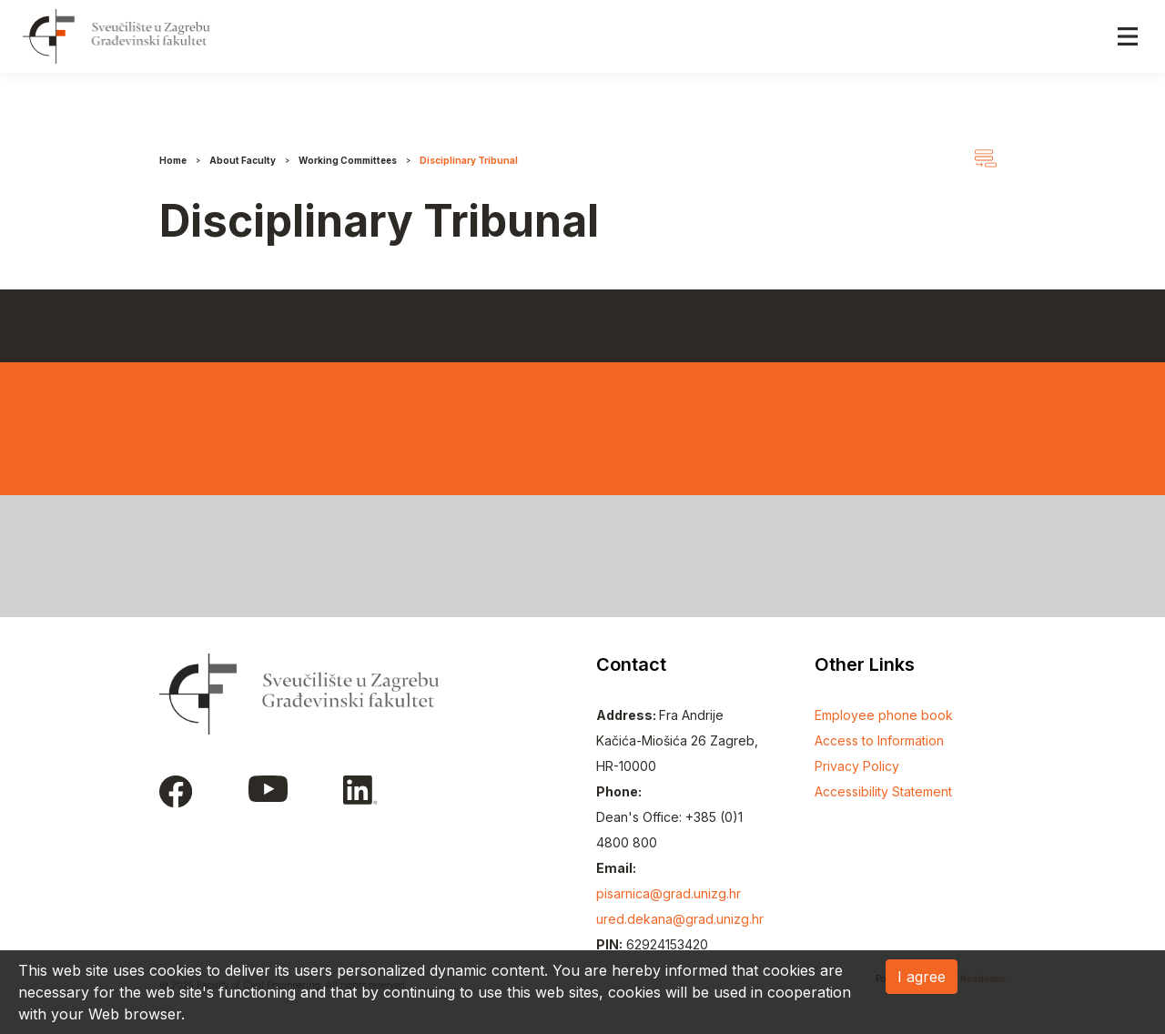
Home (173, 160)
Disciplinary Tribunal (469, 160)
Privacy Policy (857, 766)
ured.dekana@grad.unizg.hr (680, 919)
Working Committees (348, 160)
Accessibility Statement (883, 791)
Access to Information (879, 740)
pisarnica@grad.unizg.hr (668, 893)
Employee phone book (884, 715)
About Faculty (242, 160)
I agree (921, 977)
